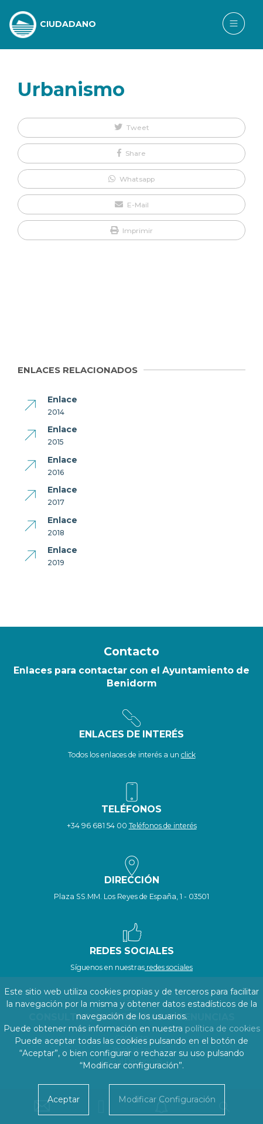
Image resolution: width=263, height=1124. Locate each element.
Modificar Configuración (167, 1099)
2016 (55, 472)
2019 (55, 562)
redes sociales (169, 967)
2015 (55, 442)
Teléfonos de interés (163, 825)
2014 (55, 412)
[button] (131, 128)
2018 (55, 532)
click (188, 754)
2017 (55, 502)
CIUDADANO (68, 24)
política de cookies (222, 1028)
